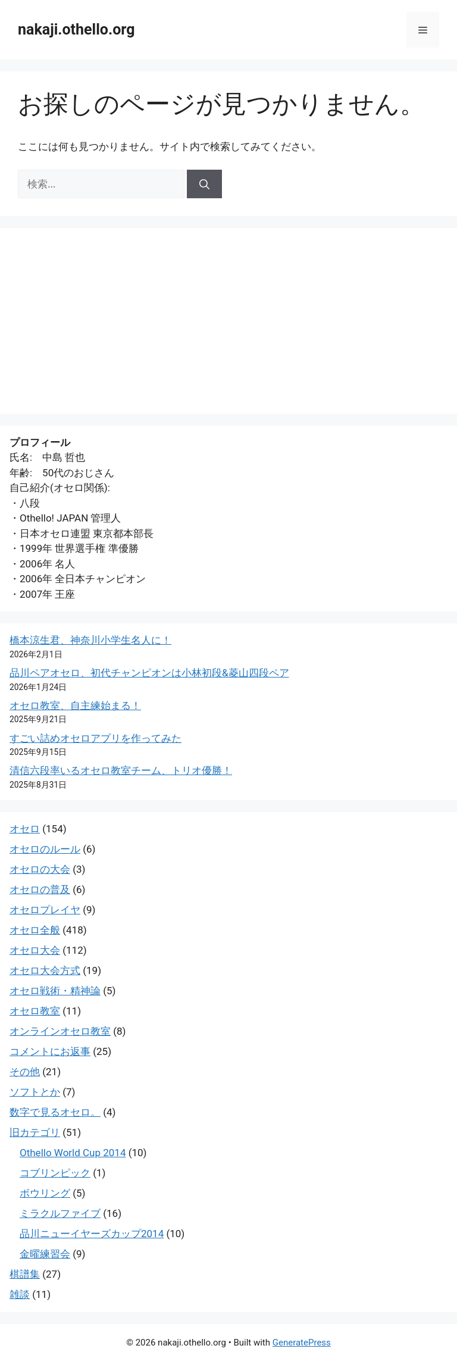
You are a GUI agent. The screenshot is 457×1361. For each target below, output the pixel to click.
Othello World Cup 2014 (73, 1153)
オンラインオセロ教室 (60, 1031)
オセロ (25, 829)
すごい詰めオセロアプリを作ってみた (95, 738)
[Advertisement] (228, 321)
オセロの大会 (40, 869)
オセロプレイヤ (45, 910)
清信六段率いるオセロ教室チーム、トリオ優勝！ (121, 770)
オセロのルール (45, 849)
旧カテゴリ (35, 1132)
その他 (25, 1072)
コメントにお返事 (50, 1051)
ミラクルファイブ (60, 1213)
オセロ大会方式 (45, 970)
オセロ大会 (35, 950)
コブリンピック (55, 1173)
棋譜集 (25, 1274)
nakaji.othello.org (76, 29)
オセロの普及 (40, 889)
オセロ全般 (35, 930)
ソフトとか (35, 1092)
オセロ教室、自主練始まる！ (75, 705)
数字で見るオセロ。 (55, 1112)
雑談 (20, 1294)
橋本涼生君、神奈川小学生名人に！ (90, 640)
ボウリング (45, 1193)
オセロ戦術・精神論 (55, 991)
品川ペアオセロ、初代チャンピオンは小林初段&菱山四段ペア (149, 673)
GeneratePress (302, 1342)
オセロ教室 (35, 1011)
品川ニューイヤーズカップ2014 (92, 1234)
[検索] (204, 184)
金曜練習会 (45, 1254)
